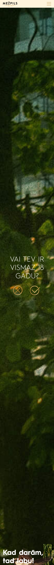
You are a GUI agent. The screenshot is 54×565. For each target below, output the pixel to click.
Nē (17, 293)
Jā (35, 293)
